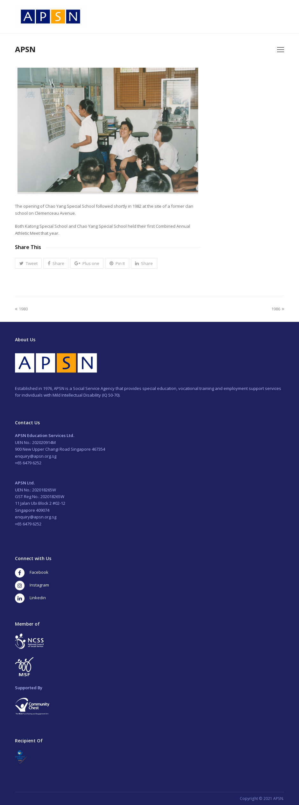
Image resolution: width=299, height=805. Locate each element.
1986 (277, 309)
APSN (25, 49)
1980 (21, 309)
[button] (28, 263)
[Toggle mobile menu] (280, 49)
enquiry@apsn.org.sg (35, 456)
